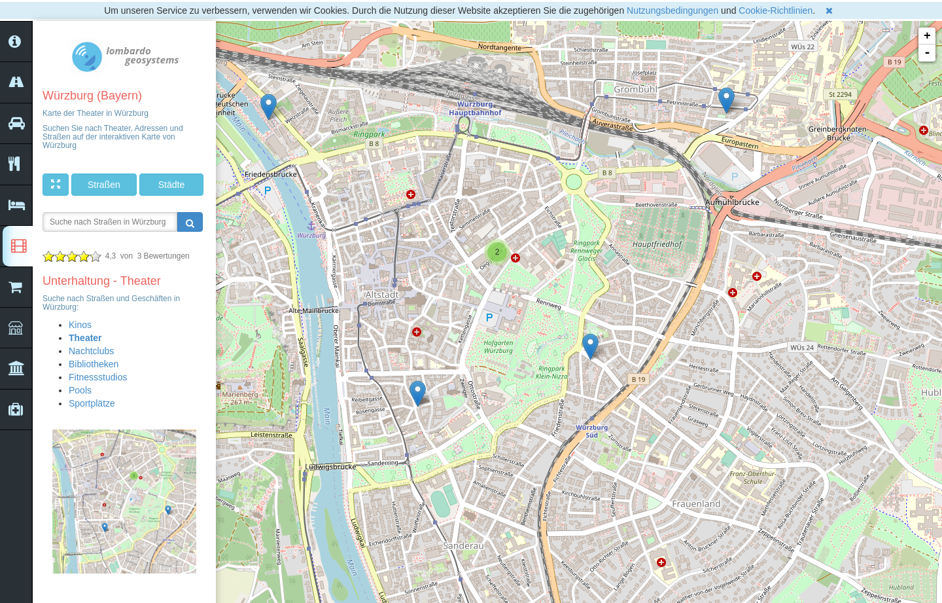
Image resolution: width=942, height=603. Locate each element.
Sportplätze (92, 403)
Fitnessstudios (98, 377)
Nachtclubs (91, 351)
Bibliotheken (93, 364)
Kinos (80, 325)
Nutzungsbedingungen (672, 10)
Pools (80, 390)
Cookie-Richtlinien (775, 10)
